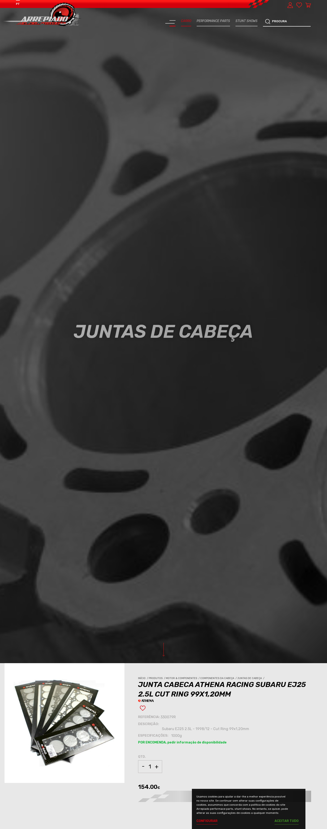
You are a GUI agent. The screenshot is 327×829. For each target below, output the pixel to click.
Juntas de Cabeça (251, 678)
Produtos (157, 678)
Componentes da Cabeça (218, 678)
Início (143, 678)
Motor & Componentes (183, 678)
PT (18, 3)
